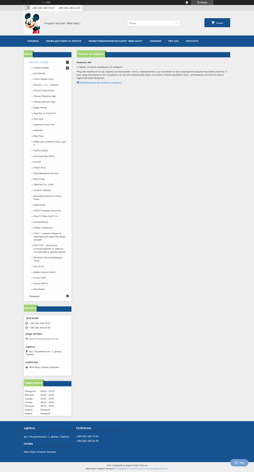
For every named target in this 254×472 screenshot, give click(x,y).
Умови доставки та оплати (63, 41)
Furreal (37, 162)
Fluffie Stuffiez (41, 150)
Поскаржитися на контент (127, 468)
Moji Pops (39, 136)
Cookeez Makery (42, 190)
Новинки (155, 41)
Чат (239, 462)
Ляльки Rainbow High (45, 96)
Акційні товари (41, 67)
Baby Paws (39, 179)
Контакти (192, 41)
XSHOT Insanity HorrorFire (47, 210)
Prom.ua (143, 465)
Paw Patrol (39, 289)
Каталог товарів (39, 62)
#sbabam (38, 130)
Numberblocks (41, 222)
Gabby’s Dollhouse (43, 227)
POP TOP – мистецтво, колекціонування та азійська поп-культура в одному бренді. (50, 248)
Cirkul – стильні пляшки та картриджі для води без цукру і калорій (50, 236)
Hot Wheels (39, 73)
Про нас (173, 41)
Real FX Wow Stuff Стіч (46, 216)
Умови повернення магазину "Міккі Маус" (115, 41)
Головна (33, 41)
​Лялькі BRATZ (41, 283)
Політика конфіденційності (155, 468)
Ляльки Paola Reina (44, 90)
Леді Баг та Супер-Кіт (45, 113)
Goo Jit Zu (39, 266)
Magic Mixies (40, 107)
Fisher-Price (40, 167)
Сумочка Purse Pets (44, 124)
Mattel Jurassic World (44, 272)
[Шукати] (177, 23)
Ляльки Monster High (44, 101)
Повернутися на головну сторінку (100, 82)
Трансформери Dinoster (46, 173)
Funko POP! (40, 278)
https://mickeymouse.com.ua (43, 338)
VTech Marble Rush (43, 79)
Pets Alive (39, 119)
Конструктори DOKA (44, 156)
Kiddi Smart (39, 205)
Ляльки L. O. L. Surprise (46, 85)
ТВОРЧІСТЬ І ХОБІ (44, 184)
